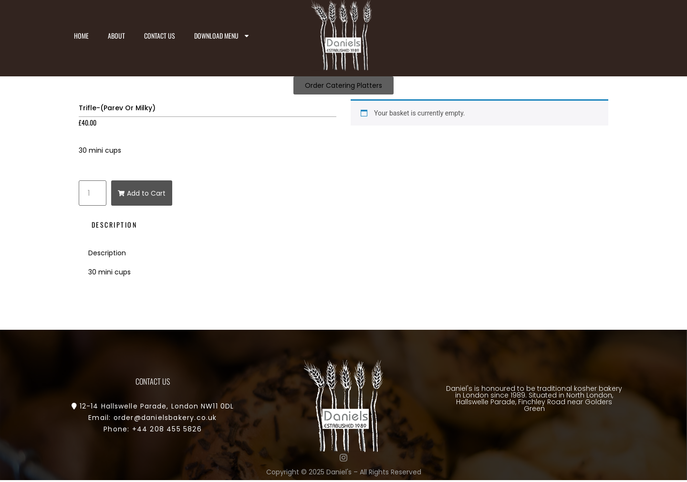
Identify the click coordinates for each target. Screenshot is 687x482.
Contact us (159, 36)
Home (81, 36)
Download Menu (222, 36)
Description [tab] (114, 225)
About (116, 36)
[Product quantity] (92, 193)
